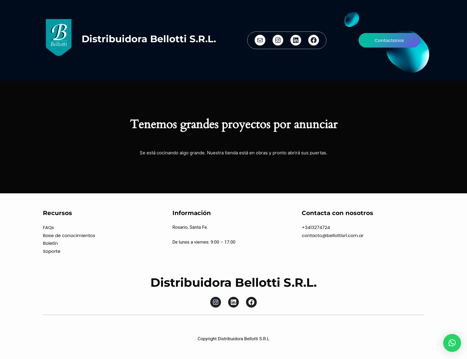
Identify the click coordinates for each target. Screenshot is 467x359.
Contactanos (389, 40)
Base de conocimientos (69, 235)
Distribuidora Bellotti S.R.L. (149, 39)
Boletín (50, 243)
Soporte (51, 251)
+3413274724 (316, 227)
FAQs (48, 227)
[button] (452, 343)
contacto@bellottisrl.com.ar (333, 235)
